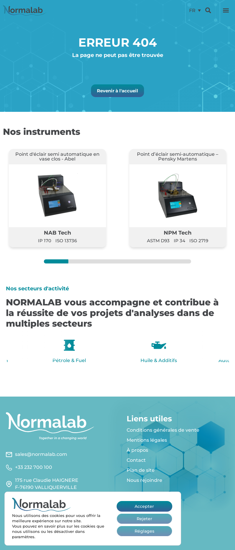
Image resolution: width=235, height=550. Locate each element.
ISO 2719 (198, 240)
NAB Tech (57, 232)
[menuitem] (195, 10)
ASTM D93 (158, 240)
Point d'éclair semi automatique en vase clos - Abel (57, 156)
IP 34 (179, 240)
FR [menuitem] (192, 10)
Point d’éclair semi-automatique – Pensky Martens (177, 156)
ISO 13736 (66, 240)
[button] (226, 10)
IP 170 (44, 240)
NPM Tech (177, 232)
